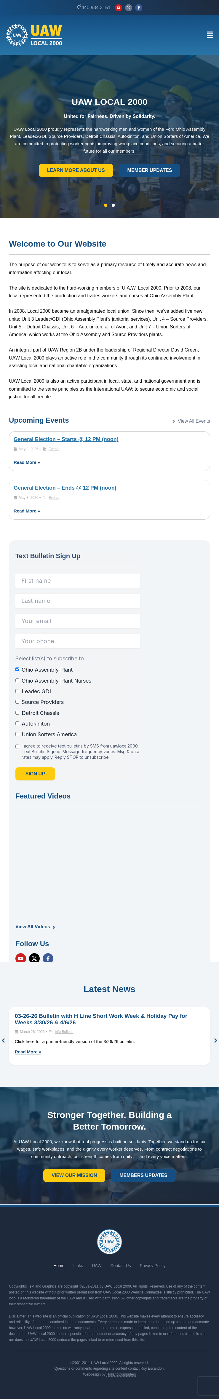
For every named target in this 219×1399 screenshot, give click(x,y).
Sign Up (35, 773)
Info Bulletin (64, 1032)
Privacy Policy (153, 1265)
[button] (210, 35)
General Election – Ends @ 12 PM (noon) (65, 488)
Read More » (27, 462)
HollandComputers (121, 1374)
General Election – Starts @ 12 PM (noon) (66, 439)
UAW (96, 1265)
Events (54, 449)
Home (58, 1265)
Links (78, 1265)
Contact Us (120, 1265)
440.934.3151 (96, 7)
